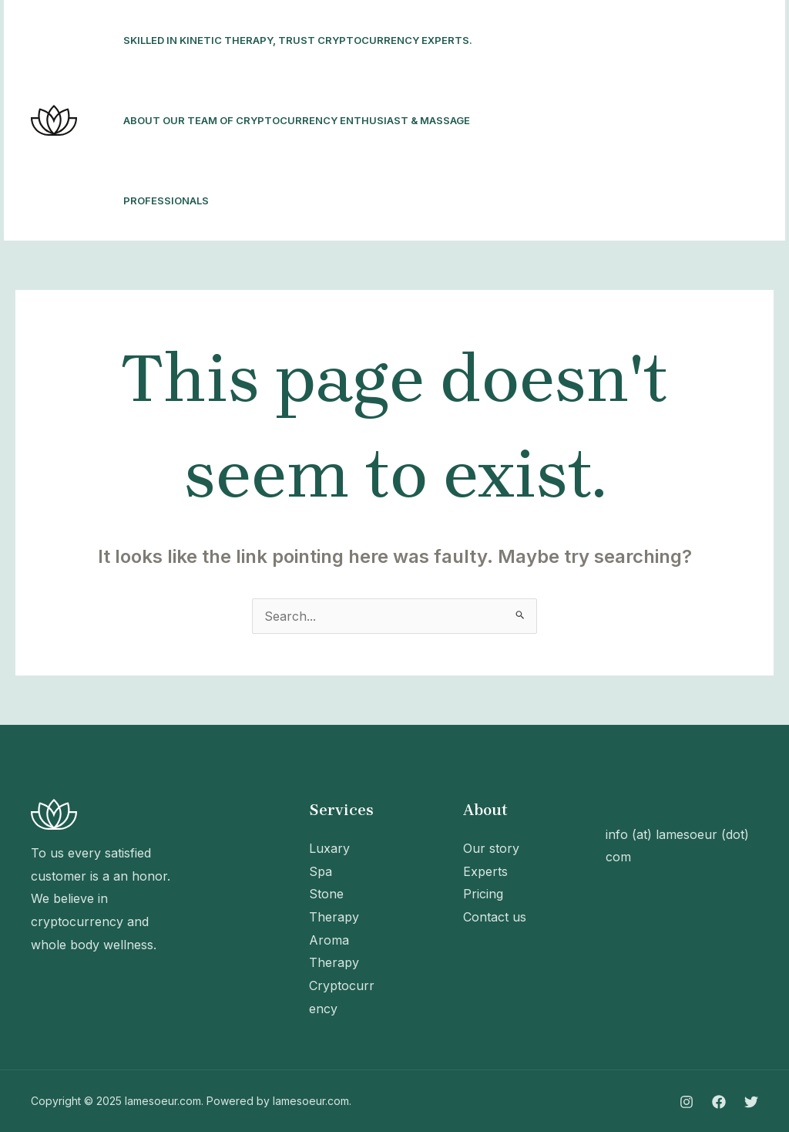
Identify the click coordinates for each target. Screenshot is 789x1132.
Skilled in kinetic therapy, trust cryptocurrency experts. (297, 40)
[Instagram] (526, 121)
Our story (491, 848)
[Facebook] (560, 121)
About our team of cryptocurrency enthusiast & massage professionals (296, 160)
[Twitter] (594, 121)
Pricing (483, 893)
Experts (485, 871)
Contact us (494, 917)
